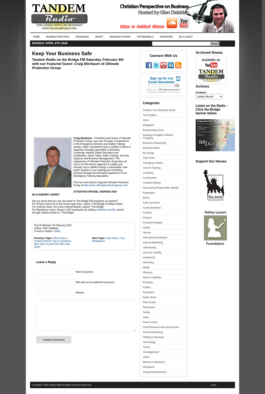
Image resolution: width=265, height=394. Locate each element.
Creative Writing (151, 182)
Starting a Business (153, 337)
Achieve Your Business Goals (159, 110)
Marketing (148, 262)
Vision (146, 357)
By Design (148, 152)
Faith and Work (151, 202)
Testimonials (145, 36)
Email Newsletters (159, 92)
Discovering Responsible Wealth (161, 187)
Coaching (148, 172)
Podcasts (148, 282)
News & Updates (152, 277)
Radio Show (149, 297)
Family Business (152, 207)
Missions (148, 272)
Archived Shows (120, 36)
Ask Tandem (150, 115)
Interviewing (149, 247)
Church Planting (151, 167)
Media (146, 267)
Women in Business (154, 362)
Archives (201, 92)
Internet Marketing (153, 242)
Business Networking (154, 142)
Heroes (147, 232)
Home (36, 36)
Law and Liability (152, 252)
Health (146, 227)
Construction (150, 177)
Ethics (146, 197)
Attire (146, 120)
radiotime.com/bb (105, 209)
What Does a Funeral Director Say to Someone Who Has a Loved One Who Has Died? (52, 242)
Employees (149, 192)
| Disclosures (86, 385)
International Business (155, 237)
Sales (146, 317)
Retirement (149, 307)
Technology (149, 342)
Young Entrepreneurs (154, 372)
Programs (82, 36)
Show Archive (150, 322)
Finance (147, 217)
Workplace (148, 367)
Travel (146, 347)
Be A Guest (186, 36)
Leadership (149, 257)
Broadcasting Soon (153, 130)
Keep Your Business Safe (62, 53)
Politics (147, 287)
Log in (213, 385)
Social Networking (153, 332)
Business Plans (151, 147)
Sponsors (166, 36)
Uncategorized (151, 352)
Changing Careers (153, 162)
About (99, 36)
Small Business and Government (161, 327)
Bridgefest (148, 125)
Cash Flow (149, 157)
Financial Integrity (152, 222)
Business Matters (57, 36)
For (149, 92)
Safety (57, 231)
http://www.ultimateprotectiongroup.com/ (106, 185)
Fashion (147, 212)
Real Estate (149, 302)
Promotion (148, 292)
